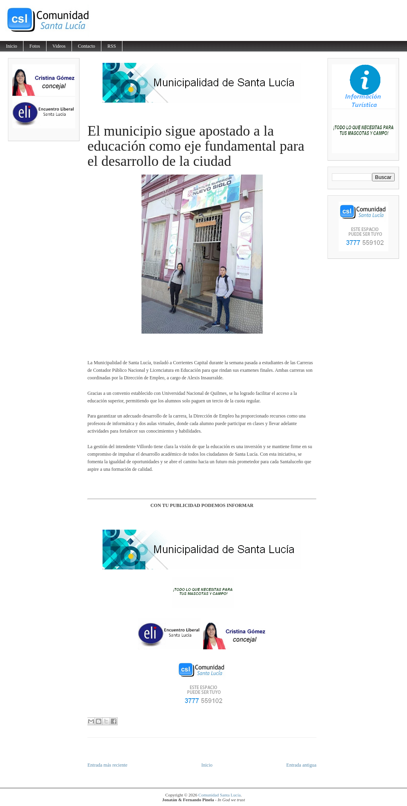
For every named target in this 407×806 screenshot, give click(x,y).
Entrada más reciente (107, 765)
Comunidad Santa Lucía (219, 794)
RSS (111, 46)
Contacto (86, 46)
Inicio (11, 46)
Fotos (34, 46)
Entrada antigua (301, 765)
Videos (59, 46)
